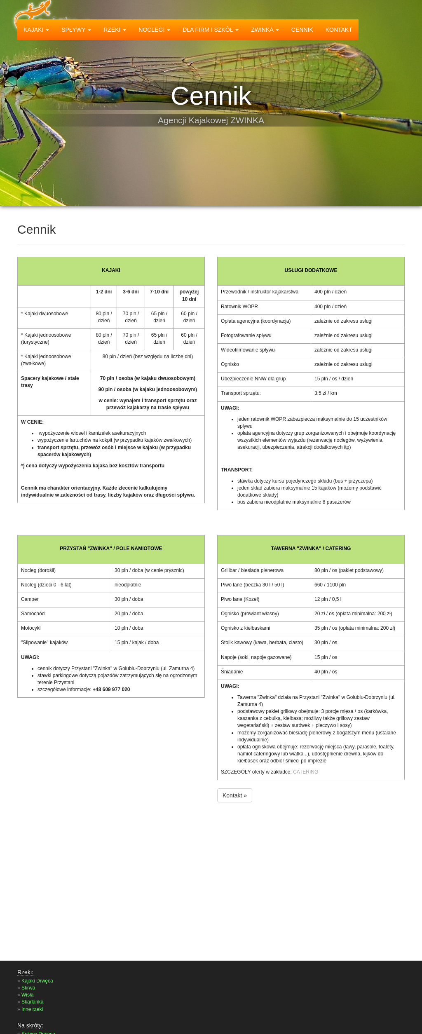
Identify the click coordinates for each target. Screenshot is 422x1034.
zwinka (265, 29)
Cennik (302, 29)
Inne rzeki (32, 1009)
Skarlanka (32, 1002)
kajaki (36, 29)
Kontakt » (235, 795)
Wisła (27, 995)
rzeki (114, 29)
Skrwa (28, 988)
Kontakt (339, 29)
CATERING (305, 772)
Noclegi (154, 29)
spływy (76, 29)
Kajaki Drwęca (37, 981)
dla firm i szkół (211, 29)
